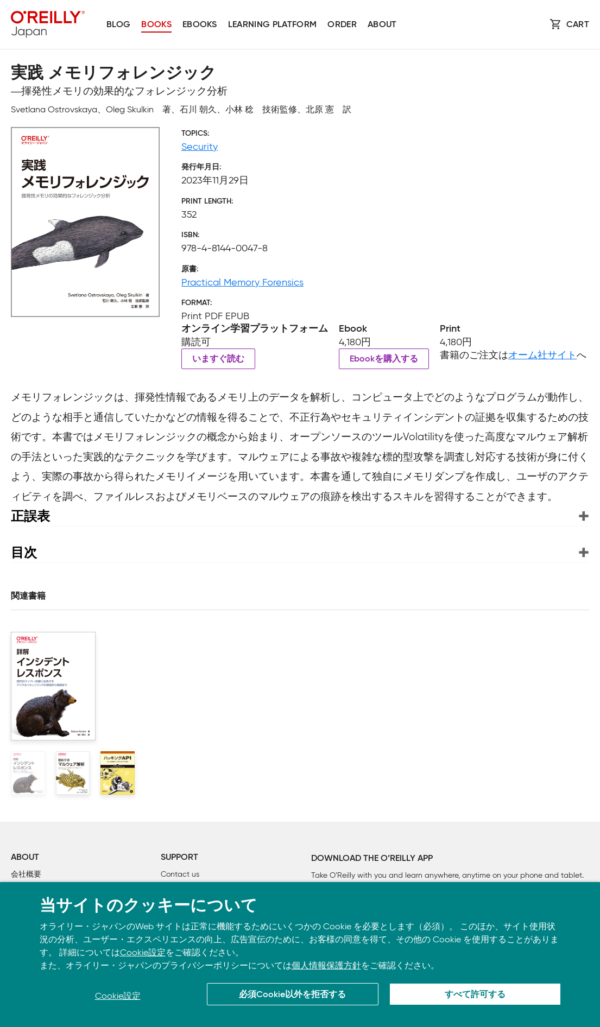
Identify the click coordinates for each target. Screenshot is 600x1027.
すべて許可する (475, 995)
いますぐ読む (218, 359)
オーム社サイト (542, 355)
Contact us (180, 874)
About (382, 25)
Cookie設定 (143, 952)
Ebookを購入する (384, 359)
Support (179, 857)
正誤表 (30, 516)
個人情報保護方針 (326, 965)
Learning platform (272, 25)
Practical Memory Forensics (242, 282)
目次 (24, 552)
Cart (577, 25)
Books (156, 25)
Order (342, 25)
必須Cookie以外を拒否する (292, 995)
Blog (118, 25)
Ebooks (199, 25)
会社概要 (26, 874)
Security (199, 147)
